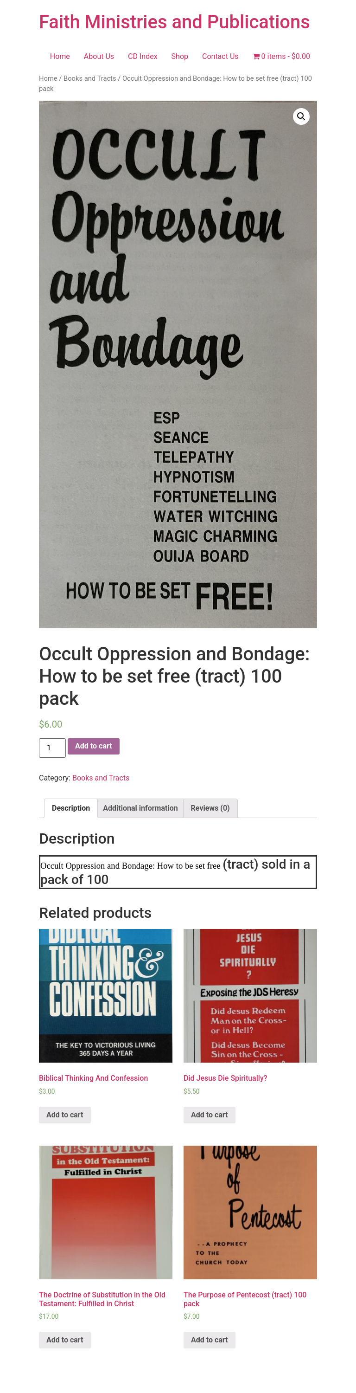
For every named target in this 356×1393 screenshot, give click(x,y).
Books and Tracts (90, 78)
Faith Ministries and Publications (174, 22)
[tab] (71, 808)
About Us (99, 56)
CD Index (143, 56)
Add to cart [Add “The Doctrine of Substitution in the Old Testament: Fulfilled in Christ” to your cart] (64, 1339)
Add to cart (93, 746)
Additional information (140, 808)
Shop (180, 56)
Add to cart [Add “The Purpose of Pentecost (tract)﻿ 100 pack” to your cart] (209, 1339)
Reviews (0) (210, 808)
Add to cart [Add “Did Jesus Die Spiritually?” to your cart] (209, 1114)
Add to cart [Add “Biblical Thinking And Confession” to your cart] (64, 1114)
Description (71, 808)
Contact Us (220, 56)
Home (60, 56)
